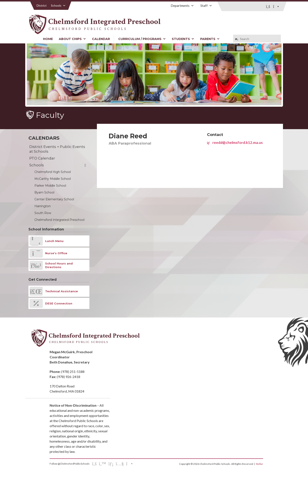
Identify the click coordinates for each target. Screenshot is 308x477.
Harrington (42, 206)
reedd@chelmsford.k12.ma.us (235, 142)
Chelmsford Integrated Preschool (59, 220)
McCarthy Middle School (52, 179)
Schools (58, 5)
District (42, 5)
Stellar (259, 463)
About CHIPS (72, 39)
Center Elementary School (54, 199)
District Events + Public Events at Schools (57, 149)
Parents (210, 39)
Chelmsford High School (52, 172)
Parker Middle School (50, 186)
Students (183, 39)
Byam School (44, 192)
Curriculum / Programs (142, 39)
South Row (42, 213)
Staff (206, 5)
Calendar (101, 39)
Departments (182, 5)
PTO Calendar (42, 158)
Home (48, 39)
